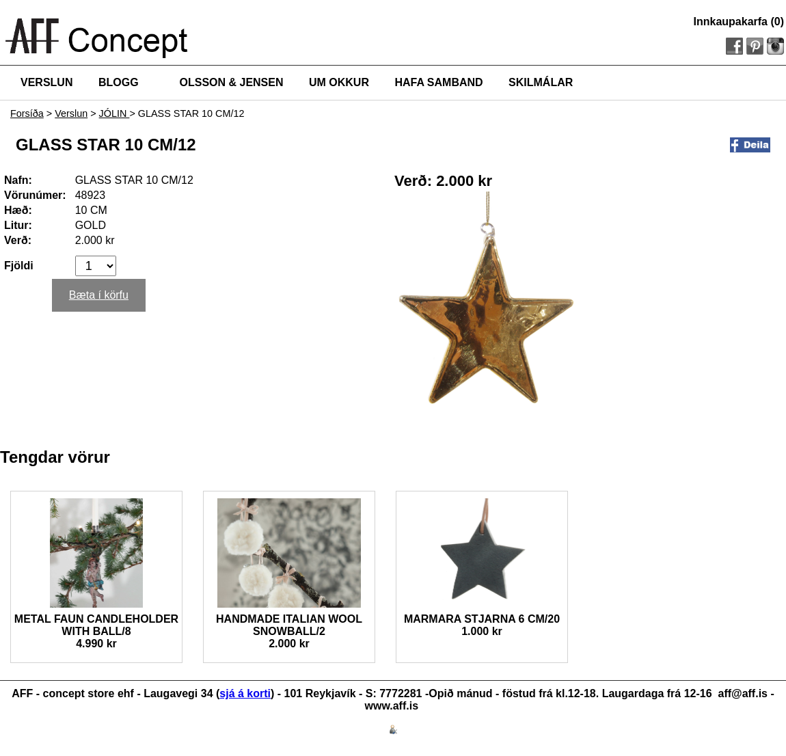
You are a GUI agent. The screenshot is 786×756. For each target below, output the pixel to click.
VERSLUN (46, 82)
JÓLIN (114, 113)
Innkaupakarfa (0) (739, 21)
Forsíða (27, 113)
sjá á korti (245, 693)
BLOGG (118, 82)
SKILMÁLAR (541, 82)
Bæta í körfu (98, 295)
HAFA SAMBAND (438, 82)
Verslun (71, 113)
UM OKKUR (339, 82)
